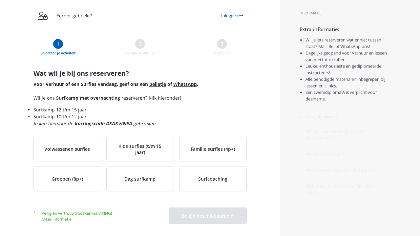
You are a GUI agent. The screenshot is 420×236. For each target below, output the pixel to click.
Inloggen (232, 15)
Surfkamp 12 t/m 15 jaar (60, 110)
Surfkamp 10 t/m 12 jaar (60, 116)
